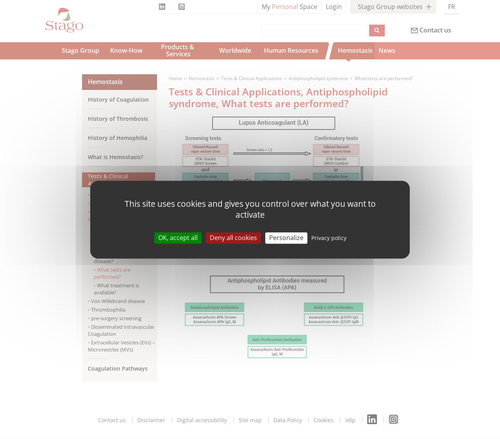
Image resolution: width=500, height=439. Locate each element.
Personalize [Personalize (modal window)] (286, 237)
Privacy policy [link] (328, 238)
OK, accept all (178, 237)
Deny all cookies (233, 237)
